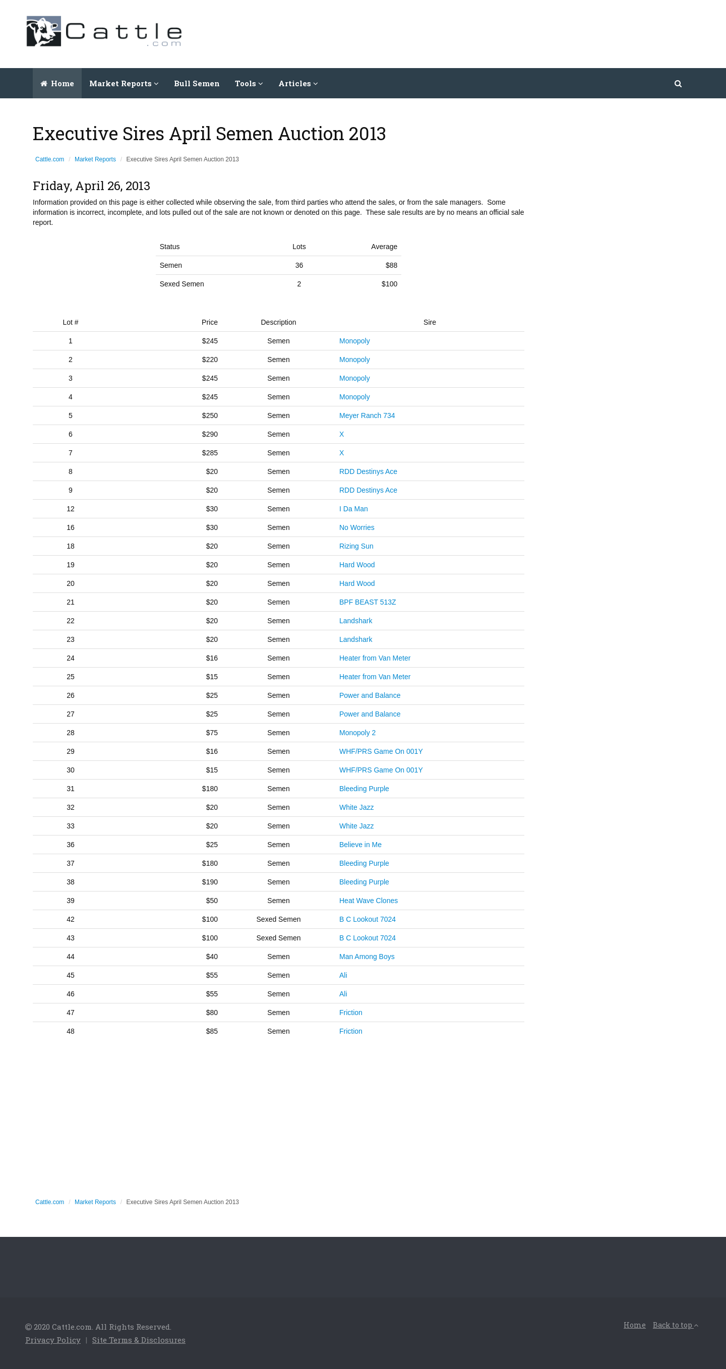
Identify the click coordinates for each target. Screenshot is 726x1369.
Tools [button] (249, 83)
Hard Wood (357, 565)
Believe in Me (360, 845)
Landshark (355, 621)
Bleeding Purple (364, 789)
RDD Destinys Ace (368, 471)
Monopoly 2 (357, 733)
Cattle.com (49, 159)
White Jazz (356, 807)
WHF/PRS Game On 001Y (381, 751)
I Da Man (353, 509)
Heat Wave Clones (368, 901)
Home (57, 83)
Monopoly (354, 341)
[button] (679, 83)
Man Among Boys (367, 957)
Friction (350, 1012)
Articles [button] (298, 83)
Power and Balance (369, 695)
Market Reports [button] (124, 83)
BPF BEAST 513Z (367, 602)
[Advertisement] (517, 32)
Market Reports (95, 159)
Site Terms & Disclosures (139, 1340)
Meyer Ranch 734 (367, 415)
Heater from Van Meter (374, 658)
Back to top (675, 1325)
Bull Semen (197, 83)
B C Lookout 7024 (367, 919)
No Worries (357, 527)
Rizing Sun (356, 546)
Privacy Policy (53, 1340)
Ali (343, 975)
